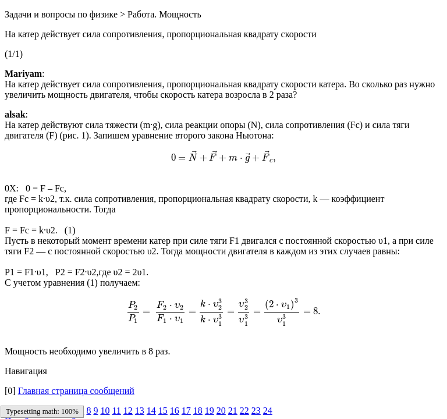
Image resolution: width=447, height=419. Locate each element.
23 (256, 411)
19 (209, 411)
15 (163, 411)
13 (139, 411)
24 (267, 411)
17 (186, 411)
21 (232, 411)
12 (128, 411)
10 (104, 411)
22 (244, 411)
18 (198, 411)
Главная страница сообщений (76, 391)
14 (151, 411)
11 (116, 411)
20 (221, 411)
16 (174, 411)
